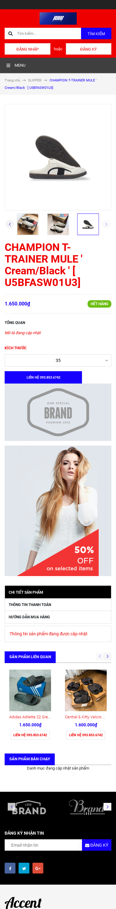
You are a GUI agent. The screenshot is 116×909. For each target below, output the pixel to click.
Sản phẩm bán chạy (29, 759)
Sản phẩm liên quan (30, 656)
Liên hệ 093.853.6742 (30, 735)
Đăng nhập (27, 49)
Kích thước (16, 348)
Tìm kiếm (96, 33)
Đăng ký (88, 49)
